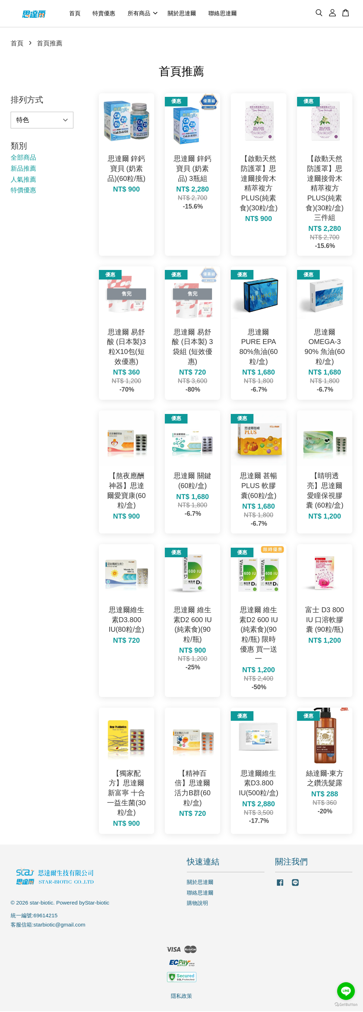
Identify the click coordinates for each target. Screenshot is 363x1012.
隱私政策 (181, 997)
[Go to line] (346, 991)
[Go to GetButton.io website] (346, 1004)
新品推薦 (23, 169)
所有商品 (142, 14)
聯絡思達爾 (222, 14)
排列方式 (27, 100)
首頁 (74, 14)
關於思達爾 (182, 14)
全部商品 (23, 158)
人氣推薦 (23, 180)
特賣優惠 (104, 14)
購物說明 (197, 904)
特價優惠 (23, 190)
